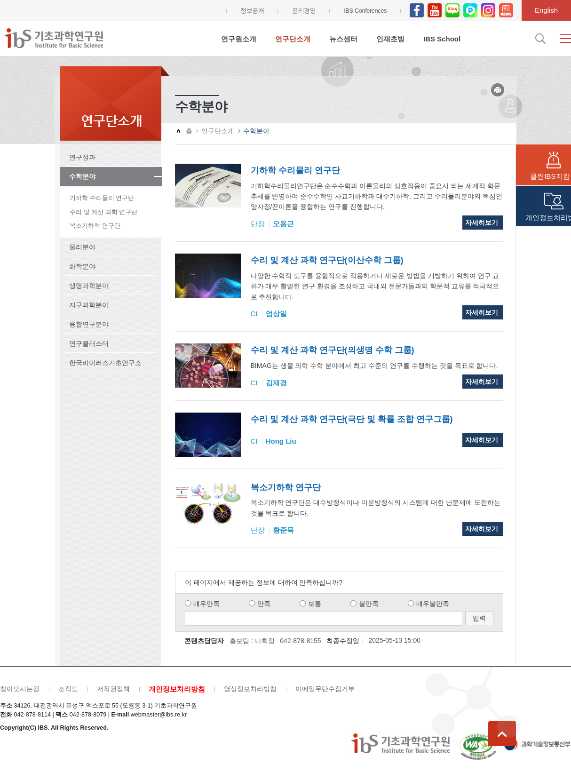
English (546, 10)
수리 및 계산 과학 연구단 (103, 211)
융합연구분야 (89, 324)
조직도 (68, 688)
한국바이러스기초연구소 (105, 362)
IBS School (441, 39)
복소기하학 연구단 (95, 225)
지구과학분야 (89, 305)
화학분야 (82, 266)
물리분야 (82, 247)
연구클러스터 (89, 343)
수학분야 (82, 176)
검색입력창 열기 (539, 39)
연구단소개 (292, 39)
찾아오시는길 (20, 688)
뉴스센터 (343, 39)
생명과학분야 (89, 285)
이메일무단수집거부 (325, 688)
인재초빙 (390, 39)
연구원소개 (238, 39)
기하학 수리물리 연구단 (102, 197)
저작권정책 (113, 688)
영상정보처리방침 (250, 688)
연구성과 (82, 157)
